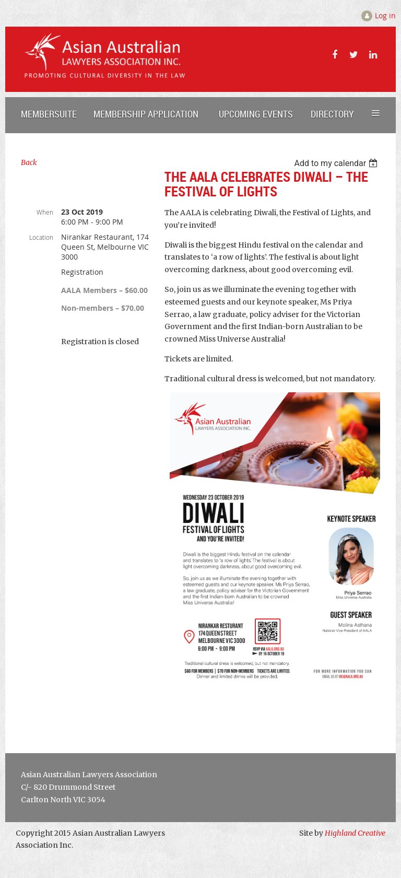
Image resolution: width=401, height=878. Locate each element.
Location (41, 237)
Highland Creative (355, 833)
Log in (385, 15)
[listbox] (337, 163)
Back (29, 162)
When (45, 212)
